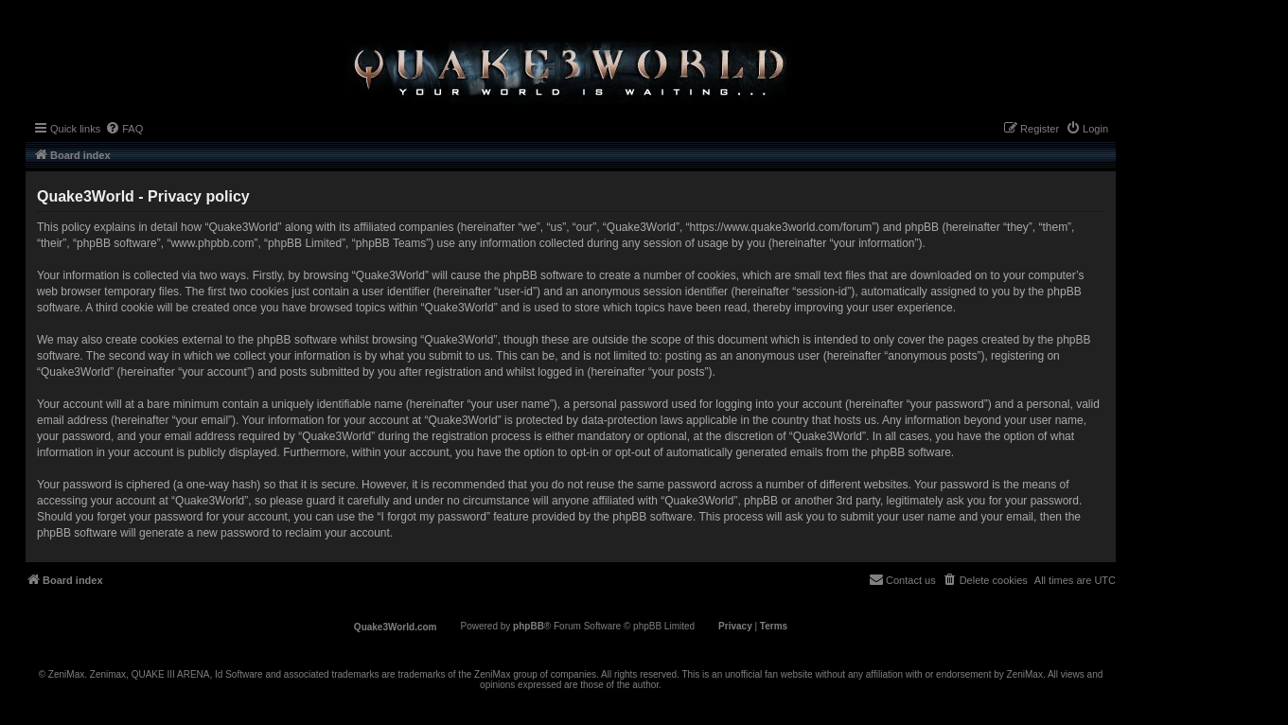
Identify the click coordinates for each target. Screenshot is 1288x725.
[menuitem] (124, 128)
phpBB (528, 626)
